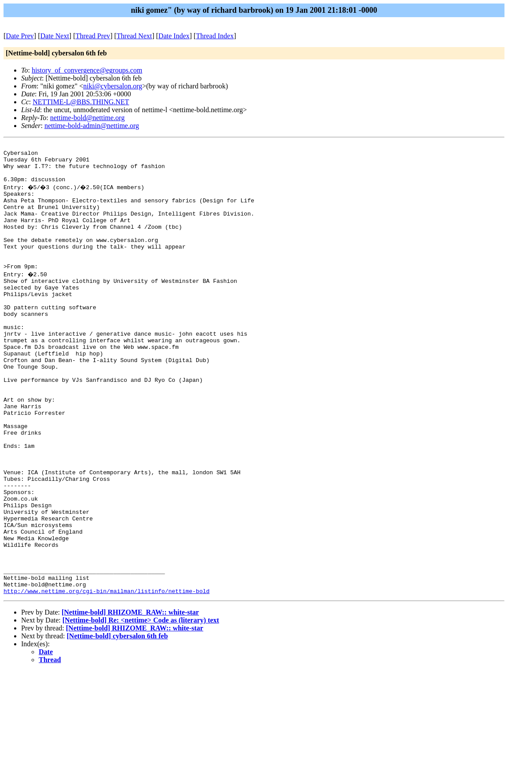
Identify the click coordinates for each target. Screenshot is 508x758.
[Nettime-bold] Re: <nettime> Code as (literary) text (141, 707)
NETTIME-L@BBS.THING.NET (81, 102)
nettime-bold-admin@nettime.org (91, 125)
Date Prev (20, 36)
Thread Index (215, 36)
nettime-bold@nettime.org (87, 117)
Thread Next (134, 36)
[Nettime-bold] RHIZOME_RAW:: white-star (130, 699)
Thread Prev (92, 36)
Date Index (174, 36)
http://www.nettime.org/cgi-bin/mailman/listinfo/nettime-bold (107, 678)
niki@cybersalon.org (112, 86)
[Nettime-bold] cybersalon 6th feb (117, 723)
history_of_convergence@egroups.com (87, 70)
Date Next (54, 36)
